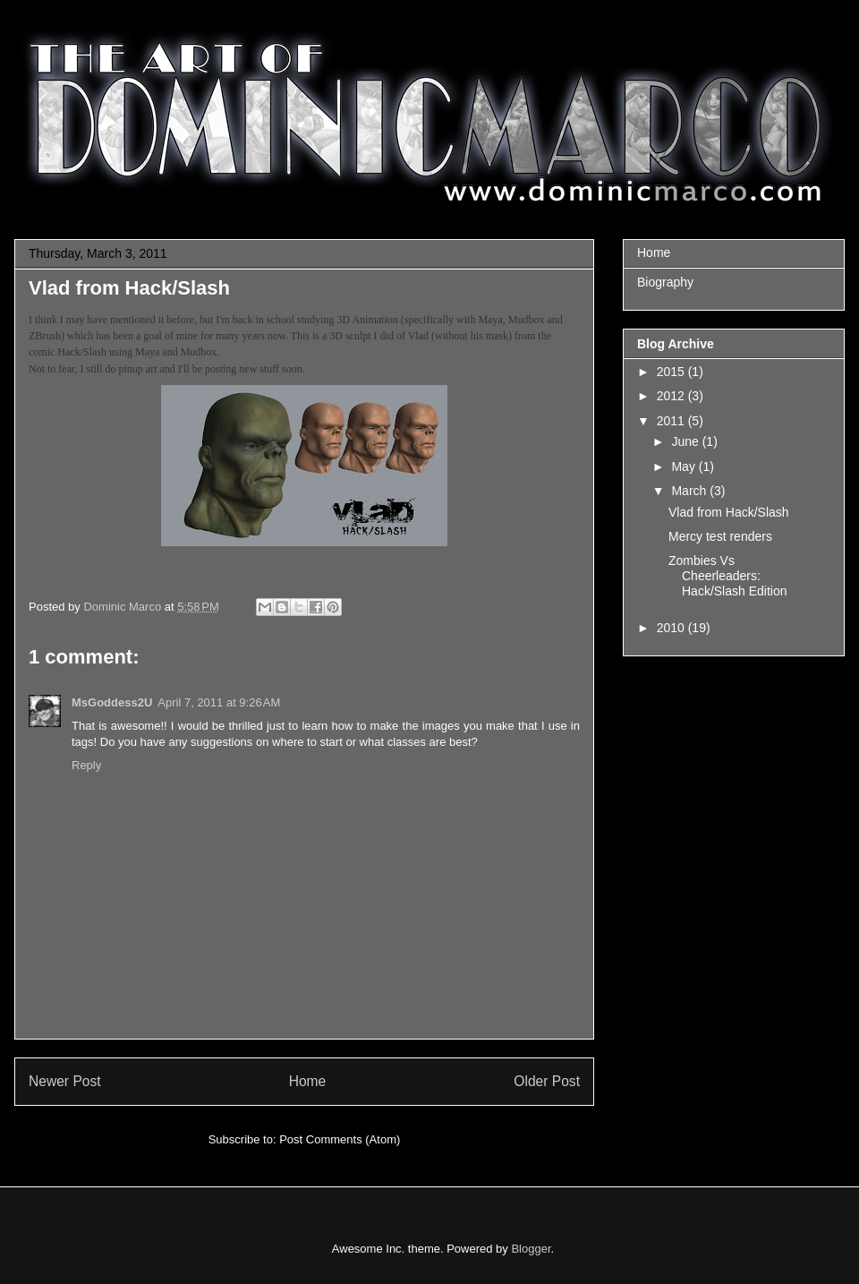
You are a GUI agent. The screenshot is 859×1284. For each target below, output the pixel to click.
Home (308, 1081)
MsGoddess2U (112, 702)
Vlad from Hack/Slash (728, 512)
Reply (86, 765)
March (690, 491)
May (684, 466)
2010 (672, 628)
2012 (672, 396)
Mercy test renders (720, 536)
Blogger (530, 1248)
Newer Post (65, 1081)
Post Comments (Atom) (339, 1139)
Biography (665, 282)
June (686, 441)
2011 (672, 421)
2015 (672, 371)
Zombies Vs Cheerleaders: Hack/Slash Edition (727, 575)
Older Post (547, 1081)
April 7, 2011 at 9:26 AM (218, 702)
